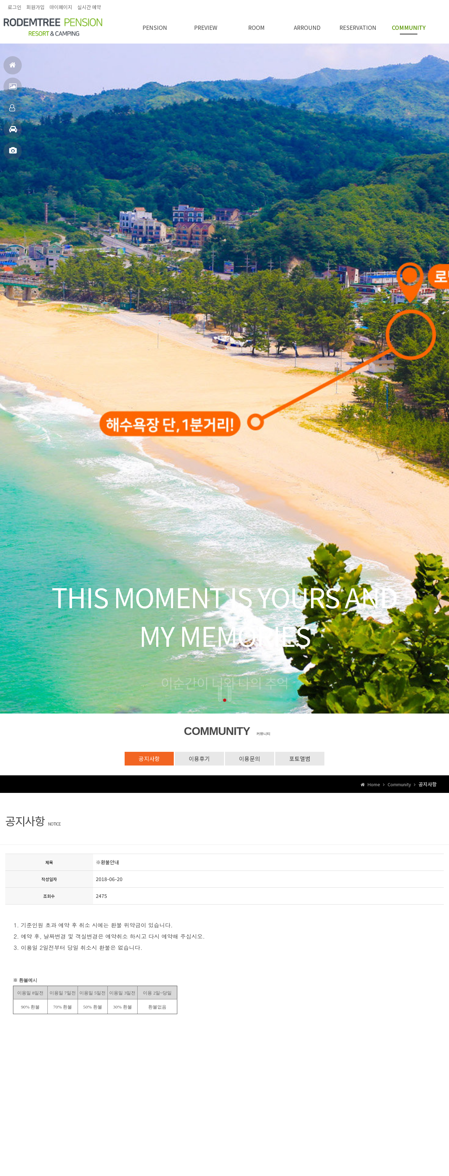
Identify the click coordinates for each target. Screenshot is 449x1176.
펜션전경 (12, 89)
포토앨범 (12, 153)
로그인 (14, 7)
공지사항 (149, 758)
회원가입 (35, 7)
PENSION (155, 27)
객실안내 (12, 110)
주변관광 (13, 132)
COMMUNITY (408, 27)
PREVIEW (205, 27)
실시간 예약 (89, 7)
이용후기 (199, 758)
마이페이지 (60, 7)
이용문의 (249, 758)
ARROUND (307, 27)
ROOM (256, 27)
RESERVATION (357, 27)
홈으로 (12, 67)
